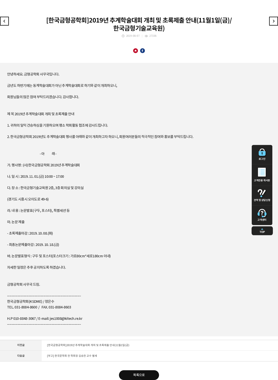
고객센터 (262, 215)
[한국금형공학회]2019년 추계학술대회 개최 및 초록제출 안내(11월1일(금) (88, 345)
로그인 (262, 155)
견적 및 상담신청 (262, 195)
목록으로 (139, 375)
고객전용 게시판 (262, 175)
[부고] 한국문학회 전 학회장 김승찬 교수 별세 (72, 355)
